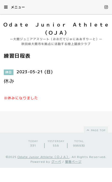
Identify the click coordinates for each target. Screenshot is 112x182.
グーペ (56, 162)
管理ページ (73, 162)
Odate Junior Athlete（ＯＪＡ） (44, 157)
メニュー (14, 7)
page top (95, 130)
